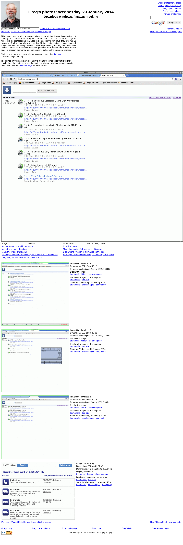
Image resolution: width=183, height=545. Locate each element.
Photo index (97, 528)
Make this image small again (14, 252)
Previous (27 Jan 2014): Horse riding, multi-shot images (26, 32)
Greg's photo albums (172, 8)
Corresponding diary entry (169, 6)
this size (85, 280)
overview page (25, 65)
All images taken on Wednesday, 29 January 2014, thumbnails (29, 255)
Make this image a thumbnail (15, 249)
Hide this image (70, 246)
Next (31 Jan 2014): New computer (166, 32)
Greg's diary (6, 528)
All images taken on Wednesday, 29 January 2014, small (88, 255)
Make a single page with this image (17, 246)
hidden (84, 274)
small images (88, 285)
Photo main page (69, 528)
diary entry (58, 54)
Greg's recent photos (172, 11)
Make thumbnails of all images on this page (82, 249)
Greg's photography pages (169, 3)
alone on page (95, 274)
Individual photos (174, 29)
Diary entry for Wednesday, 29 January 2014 (22, 257)
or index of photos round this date (55, 29)
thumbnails (75, 280)
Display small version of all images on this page (84, 252)
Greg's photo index (172, 14)
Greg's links (127, 528)
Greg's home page (160, 528)
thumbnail (74, 274)
